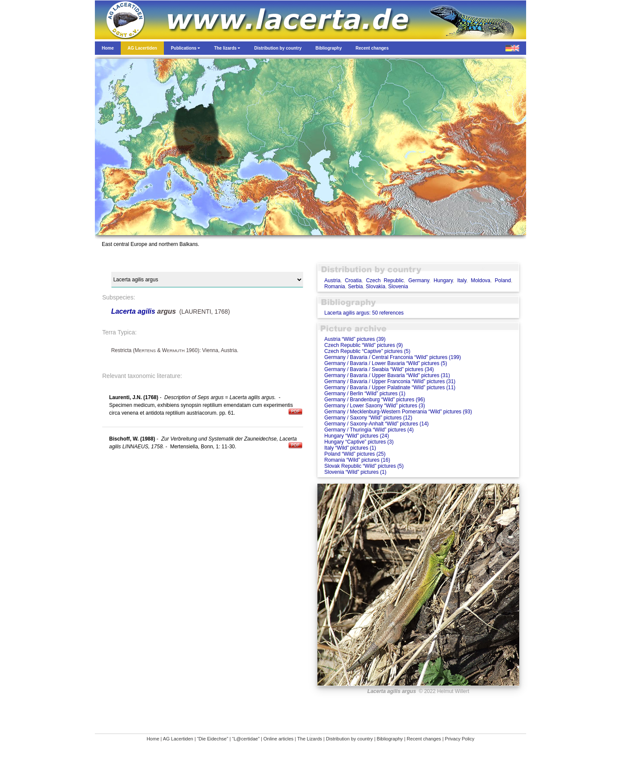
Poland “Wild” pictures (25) (355, 454)
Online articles (278, 738)
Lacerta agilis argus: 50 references (364, 313)
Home (153, 738)
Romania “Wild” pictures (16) (357, 460)
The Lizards (309, 738)
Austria (332, 280)
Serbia (355, 286)
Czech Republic (385, 280)
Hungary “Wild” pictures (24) (356, 436)
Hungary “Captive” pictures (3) (359, 442)
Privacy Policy (459, 738)
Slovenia (398, 286)
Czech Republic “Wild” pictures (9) (363, 345)
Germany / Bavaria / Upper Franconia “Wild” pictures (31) (389, 381)
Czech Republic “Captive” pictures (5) (367, 351)
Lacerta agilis (133, 311)
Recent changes (424, 738)
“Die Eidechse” (212, 738)
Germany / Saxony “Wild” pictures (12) (368, 418)
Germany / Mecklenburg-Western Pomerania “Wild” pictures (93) (398, 412)
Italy (461, 280)
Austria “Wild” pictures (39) (355, 339)
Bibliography (390, 738)
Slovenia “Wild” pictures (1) (355, 472)
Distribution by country (349, 738)
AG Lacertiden (178, 738)
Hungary (442, 280)
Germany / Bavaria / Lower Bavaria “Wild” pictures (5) (385, 363)
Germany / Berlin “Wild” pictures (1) (364, 394)
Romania (334, 286)
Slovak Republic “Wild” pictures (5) (364, 466)
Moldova (480, 280)
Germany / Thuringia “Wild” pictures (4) (369, 430)
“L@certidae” (246, 738)
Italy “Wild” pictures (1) (350, 448)
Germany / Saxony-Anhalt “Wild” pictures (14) (376, 424)
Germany (418, 280)
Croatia (353, 280)
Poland (503, 280)
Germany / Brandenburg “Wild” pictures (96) (374, 400)
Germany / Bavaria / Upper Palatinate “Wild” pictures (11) (389, 387)
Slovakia (375, 286)
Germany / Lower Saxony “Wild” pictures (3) (374, 406)
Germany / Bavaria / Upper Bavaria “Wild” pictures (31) (387, 375)
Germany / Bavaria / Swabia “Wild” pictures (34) (379, 369)
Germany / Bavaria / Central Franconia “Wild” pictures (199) (392, 357)
